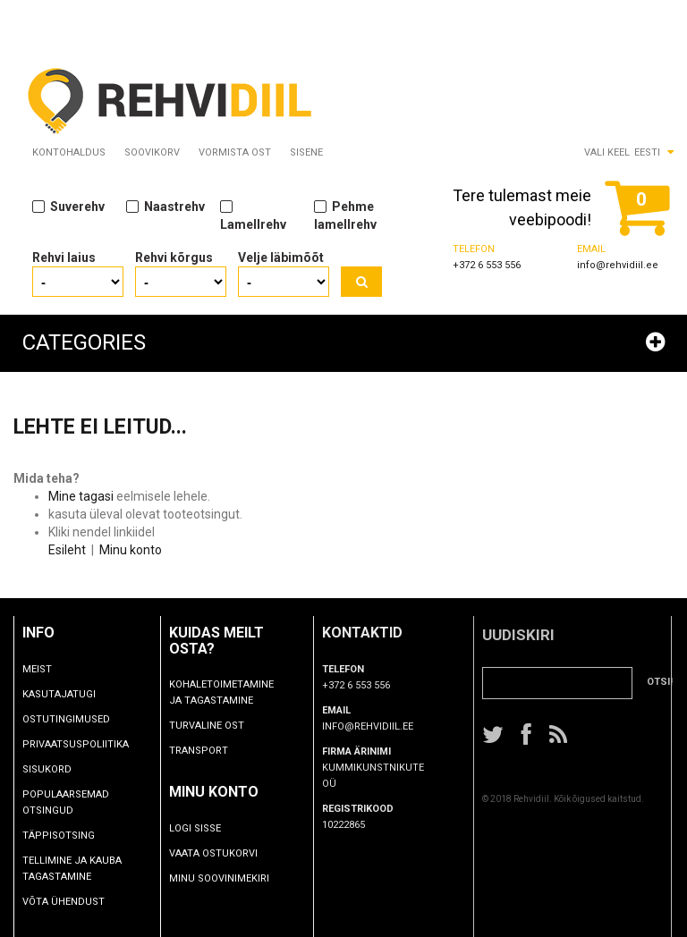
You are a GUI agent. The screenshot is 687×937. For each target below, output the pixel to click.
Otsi (361, 281)
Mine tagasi (81, 496)
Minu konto (130, 550)
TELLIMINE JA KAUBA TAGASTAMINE (82, 868)
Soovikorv (152, 152)
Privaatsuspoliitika (86, 744)
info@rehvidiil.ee (617, 265)
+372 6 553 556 (487, 265)
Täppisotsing (69, 835)
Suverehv (68, 206)
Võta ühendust (74, 901)
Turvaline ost (231, 725)
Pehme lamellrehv (345, 215)
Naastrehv (165, 206)
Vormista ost (235, 152)
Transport (223, 750)
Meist (48, 669)
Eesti (647, 152)
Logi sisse (220, 828)
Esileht (67, 550)
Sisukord (57, 769)
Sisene (306, 152)
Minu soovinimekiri (244, 878)
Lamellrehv (253, 215)
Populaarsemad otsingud (76, 802)
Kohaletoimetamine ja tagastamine (246, 692)
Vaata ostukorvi (238, 853)
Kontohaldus (69, 152)
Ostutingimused (77, 719)
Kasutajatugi (69, 694)
